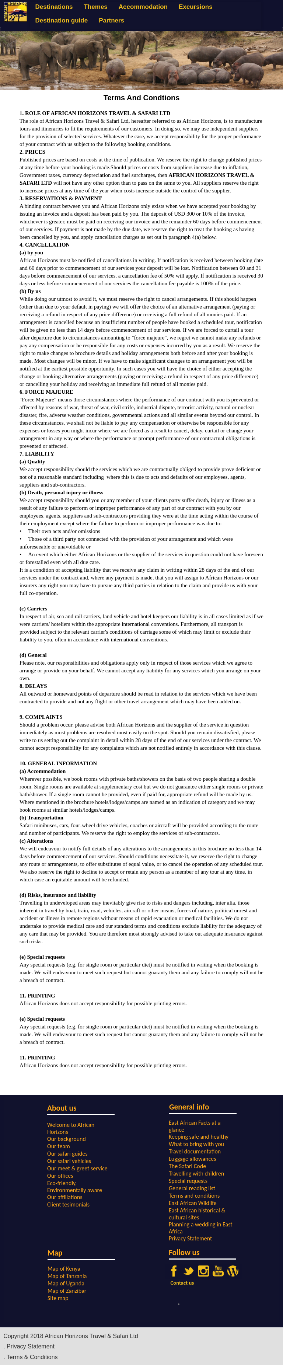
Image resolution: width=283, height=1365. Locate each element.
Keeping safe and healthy (198, 1136)
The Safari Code (187, 1166)
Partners (111, 20)
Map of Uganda (66, 1283)
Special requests (188, 1180)
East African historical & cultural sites (197, 1214)
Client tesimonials (68, 1204)
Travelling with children (196, 1173)
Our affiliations (65, 1197)
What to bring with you (196, 1144)
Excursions (196, 6)
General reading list (192, 1188)
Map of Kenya (64, 1268)
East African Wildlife (193, 1202)
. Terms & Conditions (30, 1357)
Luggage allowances (192, 1158)
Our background (66, 1138)
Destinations (54, 6)
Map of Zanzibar (67, 1290)
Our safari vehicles (69, 1160)
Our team (58, 1146)
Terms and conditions (194, 1195)
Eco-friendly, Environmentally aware (74, 1187)
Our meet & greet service (77, 1168)
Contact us (182, 1282)
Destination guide (61, 20)
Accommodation (143, 6)
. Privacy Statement (29, 1346)
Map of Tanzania (67, 1275)
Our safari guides (67, 1153)
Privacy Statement (190, 1238)
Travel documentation (195, 1151)
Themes (96, 6)
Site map (58, 1298)
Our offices (60, 1175)
